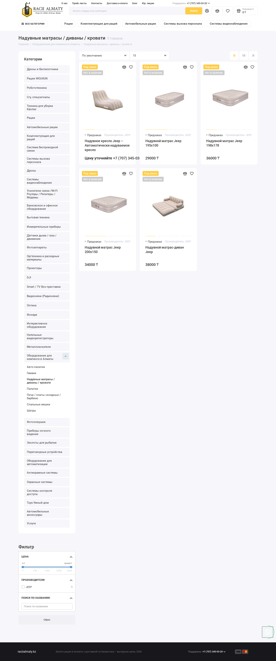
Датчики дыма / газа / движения (41, 237)
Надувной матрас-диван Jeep (164, 249)
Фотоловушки (36, 422)
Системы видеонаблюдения (228, 23)
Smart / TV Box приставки (44, 286)
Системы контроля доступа (39, 492)
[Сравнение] (217, 11)
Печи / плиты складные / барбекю (44, 396)
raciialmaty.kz (26, 651)
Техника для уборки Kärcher (40, 107)
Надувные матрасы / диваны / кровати (41, 381)
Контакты (96, 3)
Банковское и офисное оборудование (42, 207)
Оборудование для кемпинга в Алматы (48, 357)
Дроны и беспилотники (42, 69)
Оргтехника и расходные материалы (43, 258)
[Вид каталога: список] (243, 55)
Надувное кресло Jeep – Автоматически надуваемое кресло (107, 145)
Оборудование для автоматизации (39, 462)
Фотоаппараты (37, 247)
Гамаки (31, 373)
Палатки (32, 388)
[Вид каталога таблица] (253, 55)
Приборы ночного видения (39, 432)
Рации (68, 23)
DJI (29, 277)
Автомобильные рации (140, 23)
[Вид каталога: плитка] (234, 55)
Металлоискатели (39, 346)
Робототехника (37, 88)
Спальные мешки (38, 404)
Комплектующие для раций (99, 23)
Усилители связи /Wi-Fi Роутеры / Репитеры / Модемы (42, 194)
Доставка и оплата (117, 3)
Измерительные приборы (44, 226)
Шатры (31, 410)
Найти (194, 10)
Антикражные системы (42, 472)
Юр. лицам (148, 3)
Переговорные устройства (44, 452)
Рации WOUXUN (37, 78)
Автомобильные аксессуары (38, 513)
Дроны (31, 170)
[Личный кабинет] (207, 11)
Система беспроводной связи (42, 149)
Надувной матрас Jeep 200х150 (103, 249)
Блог (134, 3)
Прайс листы (79, 3)
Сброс (47, 620)
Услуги (31, 523)
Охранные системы (39, 482)
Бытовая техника (38, 217)
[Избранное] (228, 11)
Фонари (32, 314)
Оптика (31, 305)
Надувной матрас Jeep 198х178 (224, 143)
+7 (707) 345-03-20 (191, 3)
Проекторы (34, 268)
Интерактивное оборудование (37, 325)
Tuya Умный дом (38, 502)
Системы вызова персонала (183, 23)
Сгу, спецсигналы (38, 97)
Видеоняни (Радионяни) (43, 296)
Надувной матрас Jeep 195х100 (163, 143)
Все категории (33, 23)
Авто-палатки (36, 367)
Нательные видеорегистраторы (40, 336)
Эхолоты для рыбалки (42, 442)
